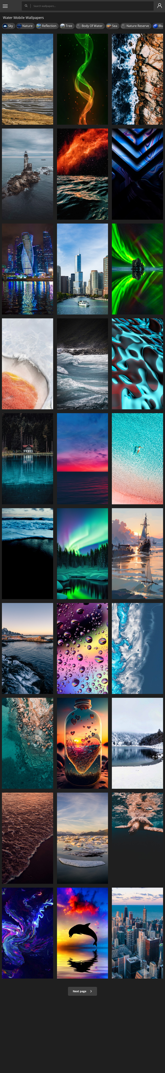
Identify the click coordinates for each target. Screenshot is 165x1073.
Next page (82, 991)
